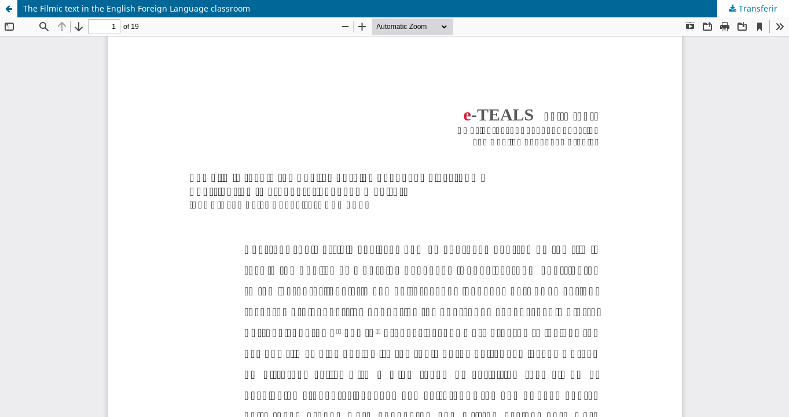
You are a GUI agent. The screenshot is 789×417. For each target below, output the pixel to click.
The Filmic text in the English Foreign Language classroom (136, 8)
